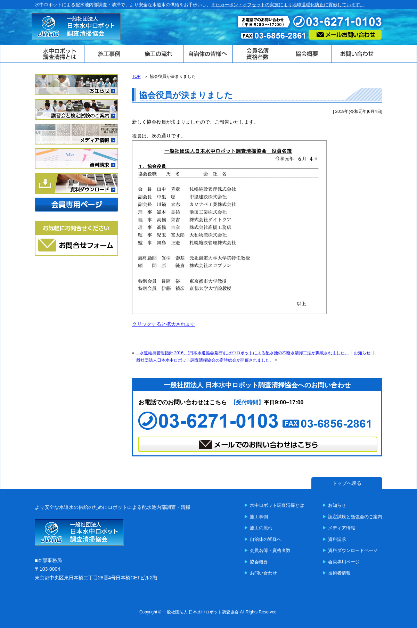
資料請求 (337, 539)
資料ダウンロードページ (353, 550)
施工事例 (259, 516)
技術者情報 (339, 573)
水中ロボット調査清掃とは (277, 505)
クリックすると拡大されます (163, 324)
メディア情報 (341, 527)
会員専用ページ (344, 561)
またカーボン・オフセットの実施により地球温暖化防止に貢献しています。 (288, 4)
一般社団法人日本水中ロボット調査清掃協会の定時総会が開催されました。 (203, 360)
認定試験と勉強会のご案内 (355, 516)
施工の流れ (261, 527)
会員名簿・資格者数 (270, 550)
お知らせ (362, 352)
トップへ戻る (346, 483)
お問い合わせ (263, 573)
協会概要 (259, 561)
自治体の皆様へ (265, 539)
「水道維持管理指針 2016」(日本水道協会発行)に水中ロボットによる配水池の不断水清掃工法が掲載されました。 (242, 352)
